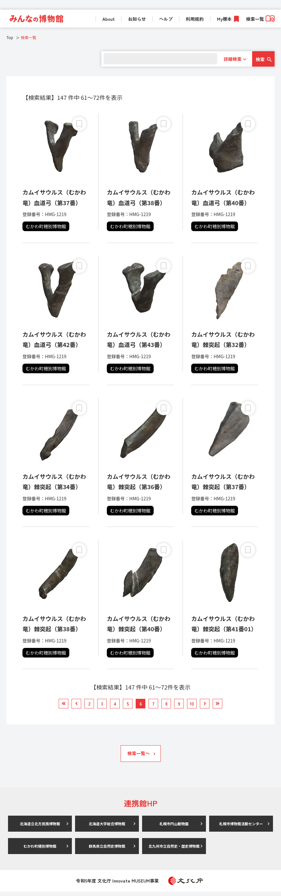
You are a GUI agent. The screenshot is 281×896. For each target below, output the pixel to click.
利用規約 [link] (195, 19)
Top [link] (9, 37)
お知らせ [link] (137, 19)
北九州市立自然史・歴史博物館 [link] (174, 850)
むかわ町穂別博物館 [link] (40, 850)
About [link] (108, 19)
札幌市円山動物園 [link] (174, 828)
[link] (36, 18)
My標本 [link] (224, 19)
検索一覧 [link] (260, 19)
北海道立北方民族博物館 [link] (40, 828)
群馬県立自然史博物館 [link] (107, 850)
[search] (158, 58)
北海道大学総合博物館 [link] (107, 828)
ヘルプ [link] (166, 19)
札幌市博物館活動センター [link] (241, 828)
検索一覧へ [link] (138, 758)
